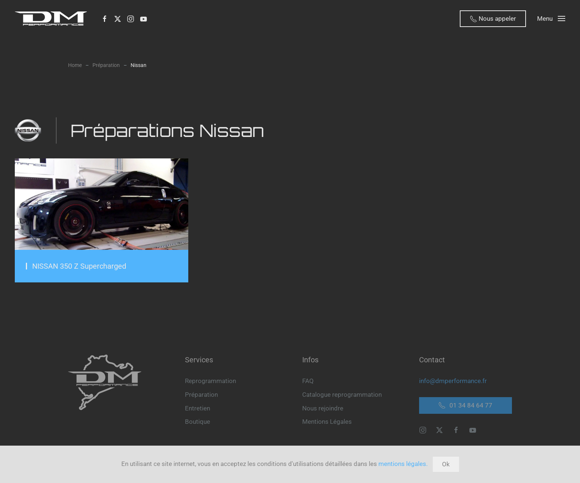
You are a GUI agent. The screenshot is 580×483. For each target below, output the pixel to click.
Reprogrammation (210, 381)
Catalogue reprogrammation (342, 394)
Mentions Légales (327, 421)
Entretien (197, 408)
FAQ (308, 381)
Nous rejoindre (322, 408)
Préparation (201, 394)
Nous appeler (493, 19)
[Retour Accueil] (52, 18)
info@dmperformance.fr (453, 381)
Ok (446, 464)
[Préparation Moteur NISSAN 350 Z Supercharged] (101, 220)
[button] (551, 18)
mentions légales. (403, 463)
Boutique (197, 421)
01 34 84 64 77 (465, 405)
